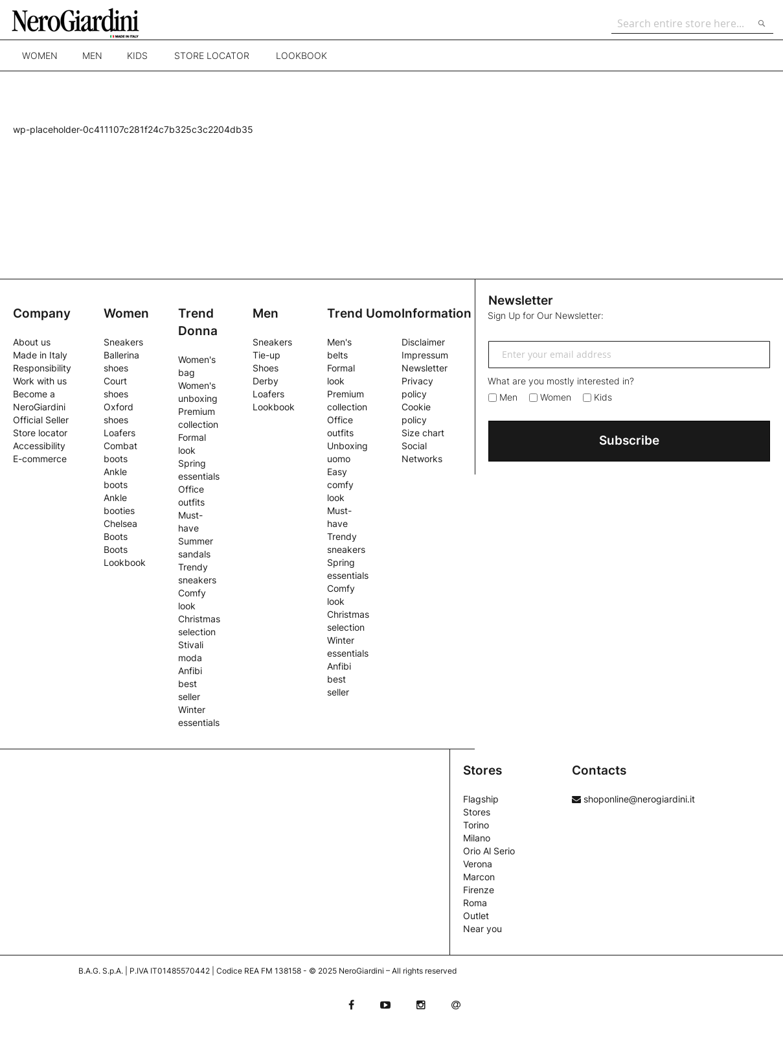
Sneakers (123, 341)
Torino (476, 824)
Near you (482, 928)
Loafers (119, 432)
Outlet (476, 915)
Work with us (40, 380)
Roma (475, 902)
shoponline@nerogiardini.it (633, 798)
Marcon (479, 876)
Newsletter (425, 367)
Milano (476, 837)
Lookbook (301, 61)
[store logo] (87, 22)
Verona (477, 863)
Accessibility (39, 445)
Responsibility (42, 367)
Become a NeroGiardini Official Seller (41, 406)
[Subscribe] (629, 441)
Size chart (423, 432)
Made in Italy (40, 354)
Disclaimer (423, 341)
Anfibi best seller (190, 683)
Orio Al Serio (489, 850)
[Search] (758, 23)
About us (32, 341)
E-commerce (40, 458)
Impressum (425, 354)
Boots (116, 549)
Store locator (211, 61)
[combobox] (689, 23)
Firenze (478, 889)
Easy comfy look (340, 484)
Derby (265, 380)
